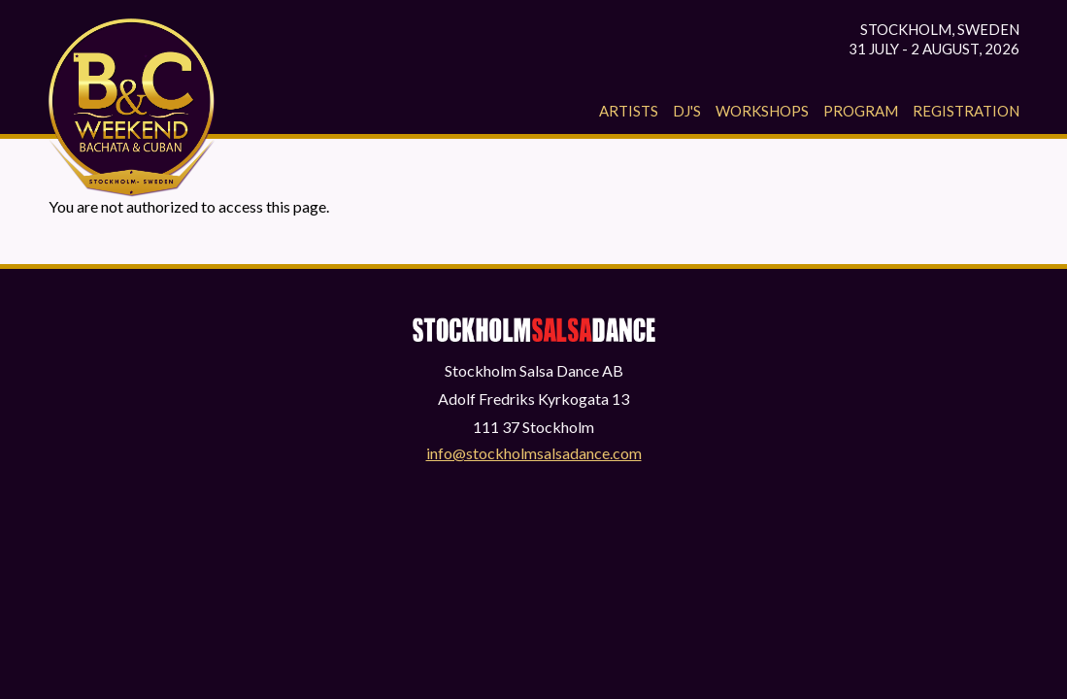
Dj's (687, 110)
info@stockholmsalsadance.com (534, 453)
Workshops (762, 110)
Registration (966, 110)
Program (860, 110)
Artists (628, 110)
